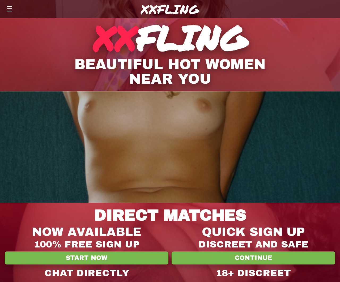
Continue (253, 258)
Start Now (86, 258)
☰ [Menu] (9, 9)
